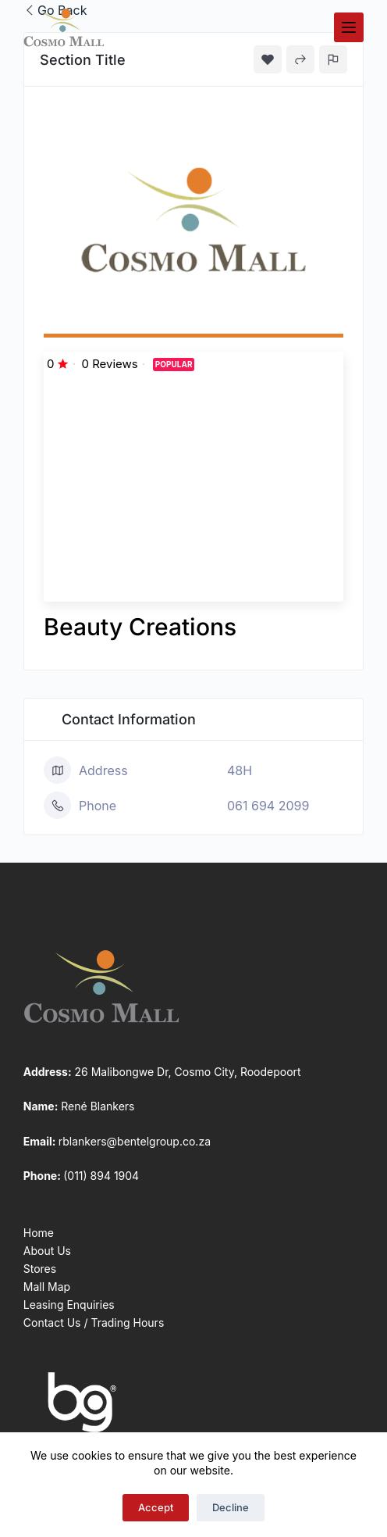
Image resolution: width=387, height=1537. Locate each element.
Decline (230, 1507)
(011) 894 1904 (101, 1175)
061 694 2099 (268, 805)
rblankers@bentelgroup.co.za (135, 1141)
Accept (155, 1507)
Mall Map (46, 1286)
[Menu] (349, 27)
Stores (39, 1268)
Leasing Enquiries (69, 1304)
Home (38, 1232)
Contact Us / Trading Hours (94, 1322)
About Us (47, 1250)
